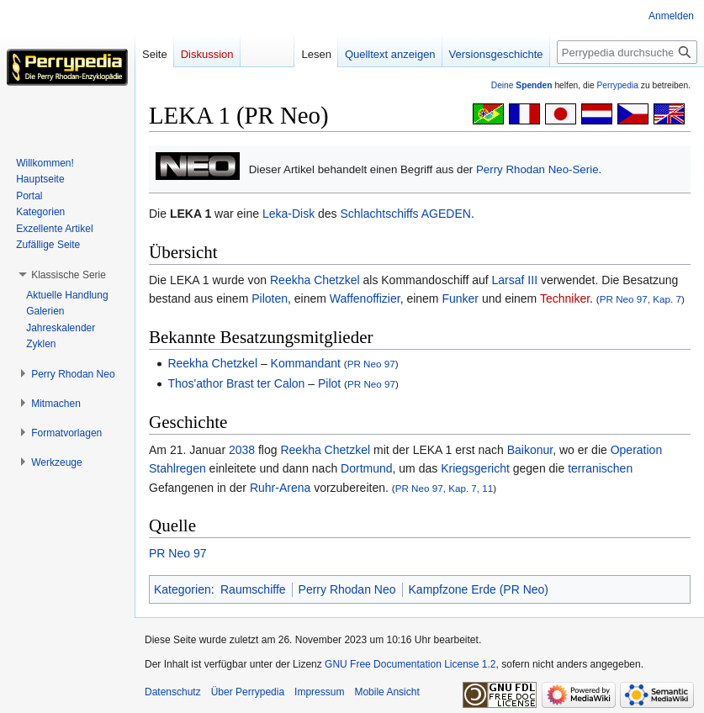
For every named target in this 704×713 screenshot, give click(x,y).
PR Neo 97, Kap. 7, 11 (444, 488)
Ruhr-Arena (280, 487)
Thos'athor (195, 383)
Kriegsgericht (475, 468)
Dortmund (366, 468)
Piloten (269, 298)
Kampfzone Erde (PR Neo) (479, 589)
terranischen (600, 468)
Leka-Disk (288, 213)
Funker (460, 298)
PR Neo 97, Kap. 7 (640, 298)
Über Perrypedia (247, 692)
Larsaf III (514, 280)
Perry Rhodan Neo (347, 589)
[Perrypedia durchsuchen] (627, 52)
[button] (68, 275)
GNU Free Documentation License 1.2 (410, 664)
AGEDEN (446, 213)
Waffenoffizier (365, 298)
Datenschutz (173, 692)
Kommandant (306, 363)
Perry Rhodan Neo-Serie (537, 169)
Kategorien (182, 589)
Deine (522, 85)
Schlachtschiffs (380, 213)
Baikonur (530, 450)
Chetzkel (336, 280)
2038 (242, 450)
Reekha (290, 280)
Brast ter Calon (265, 383)
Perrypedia (617, 85)
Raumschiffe (253, 589)
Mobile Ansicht (386, 692)
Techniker (565, 298)
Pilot (329, 383)
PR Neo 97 (371, 363)
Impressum (319, 692)
